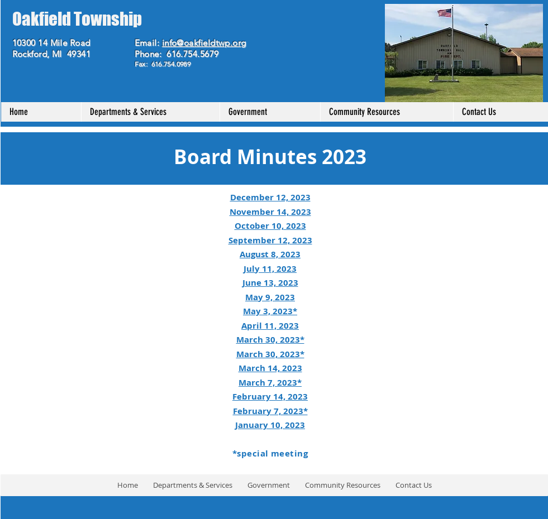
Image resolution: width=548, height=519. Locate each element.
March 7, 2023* (270, 382)
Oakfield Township (77, 19)
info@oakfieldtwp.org (204, 42)
